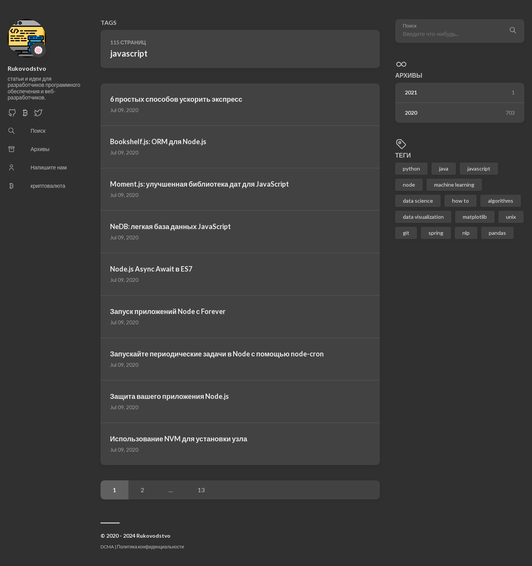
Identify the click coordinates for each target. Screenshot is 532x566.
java (443, 168)
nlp (466, 232)
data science (418, 200)
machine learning (454, 184)
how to (460, 200)
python (411, 168)
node (409, 184)
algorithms (500, 200)
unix (511, 216)
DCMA (107, 547)
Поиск (410, 26)
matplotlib (475, 216)
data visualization (423, 216)
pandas (497, 232)
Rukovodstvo (27, 68)
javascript (478, 168)
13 (201, 489)
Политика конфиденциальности (150, 547)
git (406, 232)
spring (435, 232)
